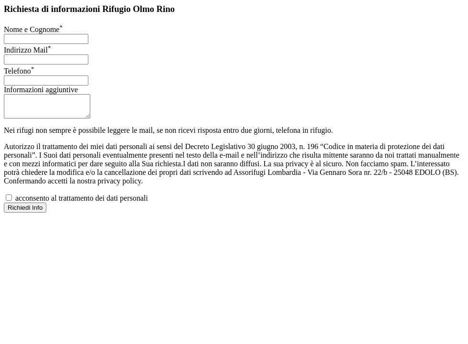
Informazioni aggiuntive (41, 90)
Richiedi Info (25, 211)
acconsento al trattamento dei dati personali (77, 202)
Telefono (19, 71)
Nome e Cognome (33, 29)
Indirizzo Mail (27, 50)
